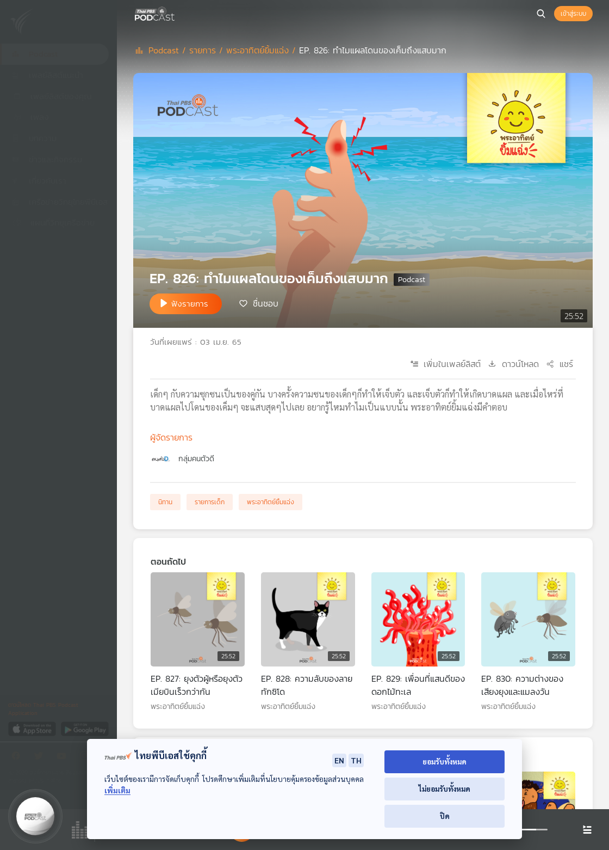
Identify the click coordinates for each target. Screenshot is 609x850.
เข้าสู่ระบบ (573, 14)
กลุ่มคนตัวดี (196, 458)
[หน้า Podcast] (176, 12)
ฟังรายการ (189, 303)
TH (356, 760)
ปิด (445, 816)
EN (339, 760)
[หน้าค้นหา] (541, 13)
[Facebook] (18, 758)
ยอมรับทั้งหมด (444, 761)
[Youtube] (64, 758)
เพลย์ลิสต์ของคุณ (51, 96)
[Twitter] (41, 758)
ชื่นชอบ (265, 302)
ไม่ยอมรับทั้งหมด (444, 788)
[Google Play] (84, 728)
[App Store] (33, 728)
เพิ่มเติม (117, 790)
